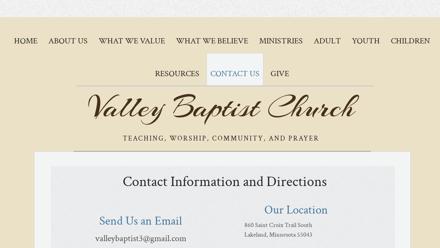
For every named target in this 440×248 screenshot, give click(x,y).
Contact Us (235, 73)
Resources (177, 73)
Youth (366, 40)
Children (410, 40)
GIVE (280, 73)
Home (25, 40)
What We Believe (212, 40)
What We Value (132, 40)
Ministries (281, 40)
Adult (327, 40)
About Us (68, 40)
